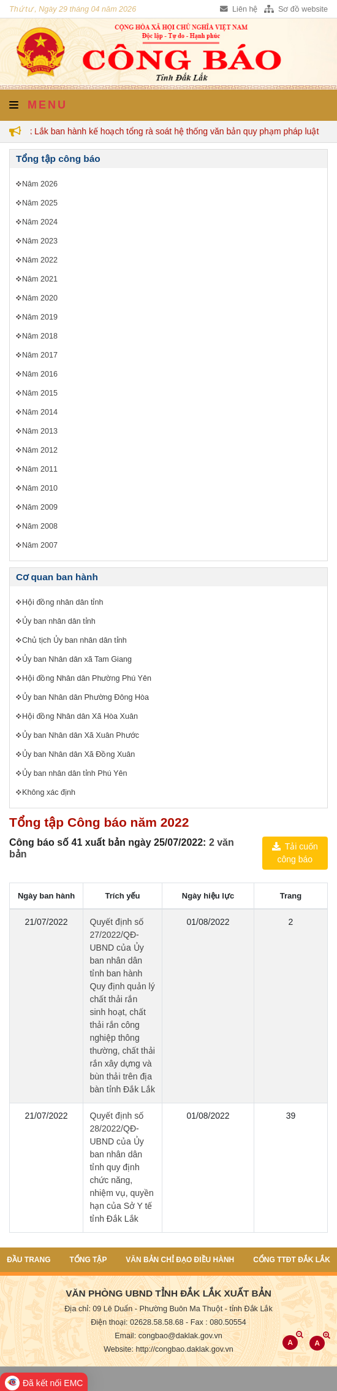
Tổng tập (88, 1259)
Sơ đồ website (296, 9)
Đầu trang (28, 1259)
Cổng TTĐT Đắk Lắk (291, 1259)
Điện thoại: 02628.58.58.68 (137, 1322)
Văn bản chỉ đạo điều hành (180, 1259)
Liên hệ (238, 9)
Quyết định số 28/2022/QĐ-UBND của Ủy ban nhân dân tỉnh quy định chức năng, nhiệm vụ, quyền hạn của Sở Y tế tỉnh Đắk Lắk (122, 1167)
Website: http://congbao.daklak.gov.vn (168, 1349)
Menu (38, 105)
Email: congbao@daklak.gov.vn (168, 1336)
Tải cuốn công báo (295, 852)
